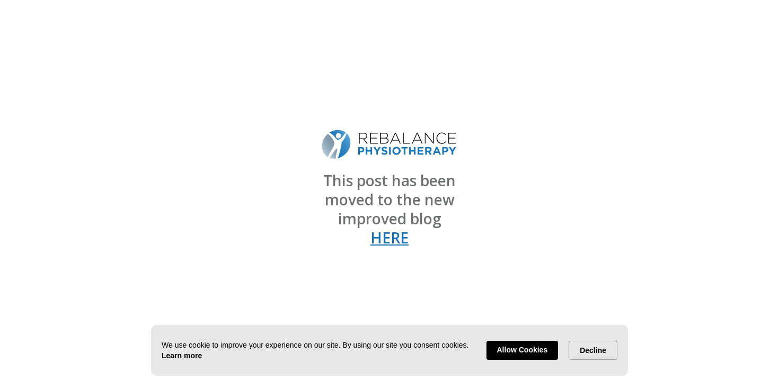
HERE (389, 238)
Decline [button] (593, 350)
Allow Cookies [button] (522, 350)
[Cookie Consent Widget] (389, 350)
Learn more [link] (182, 355)
